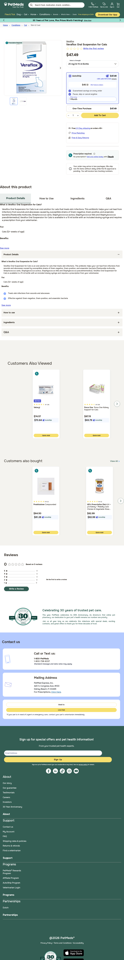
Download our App (107, 14)
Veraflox (70, 41)
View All (115, 460)
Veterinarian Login (11, 887)
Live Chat (61, 710)
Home (5, 25)
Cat (25, 25)
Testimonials (8, 792)
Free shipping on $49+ (86, 14)
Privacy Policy (46, 943)
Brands (55, 14)
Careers (6, 797)
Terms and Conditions (63, 943)
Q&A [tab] (108, 198)
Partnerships (10, 915)
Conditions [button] (45, 14)
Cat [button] (26, 14)
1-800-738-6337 (42, 661)
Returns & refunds (11, 845)
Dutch (6, 907)
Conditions (16, 25)
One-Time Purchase (79, 108)
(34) (48, 404)
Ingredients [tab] (77, 198)
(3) (48, 501)
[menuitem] (93, 5)
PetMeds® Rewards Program (12, 872)
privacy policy (83, 764)
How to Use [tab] (46, 198)
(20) (99, 404)
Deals (75, 14)
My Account (8, 831)
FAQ (5, 836)
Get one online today (95, 157)
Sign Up (58, 759)
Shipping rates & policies (14, 841)
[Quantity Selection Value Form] (73, 115)
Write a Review (16, 588)
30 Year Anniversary (12, 807)
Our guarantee (9, 788)
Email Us (61, 705)
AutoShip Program (11, 882)
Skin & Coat (35, 25)
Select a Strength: (75, 60)
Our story (7, 783)
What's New (65, 14)
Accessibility (78, 943)
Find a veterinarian (12, 850)
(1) (101, 501)
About (6, 814)
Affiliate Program (11, 878)
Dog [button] (19, 14)
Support (7, 858)
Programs (8, 894)
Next (60, 67)
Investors (7, 802)
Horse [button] (34, 14)
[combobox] (92, 63)
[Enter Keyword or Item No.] (56, 5)
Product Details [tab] (15, 198)
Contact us (8, 827)
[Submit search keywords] (31, 5)
